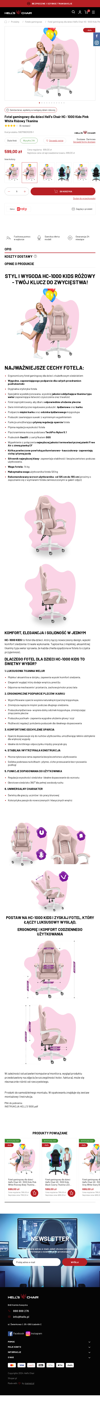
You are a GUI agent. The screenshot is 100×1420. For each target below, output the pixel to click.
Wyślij (75, 1262)
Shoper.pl (12, 1378)
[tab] (50, 250)
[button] (39, 102)
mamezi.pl (29, 1383)
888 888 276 (18, 1311)
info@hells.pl (18, 1316)
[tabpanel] (50, 690)
